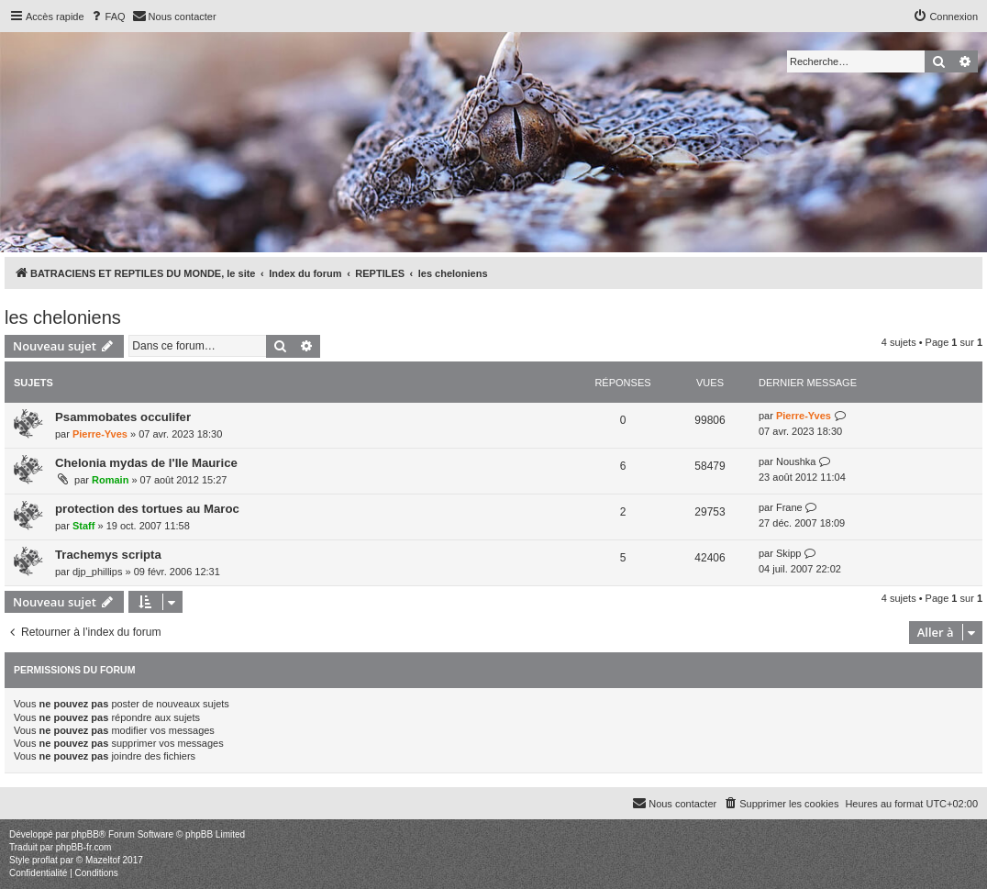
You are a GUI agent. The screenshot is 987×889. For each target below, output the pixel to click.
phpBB (85, 834)
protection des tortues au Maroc (147, 509)
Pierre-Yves (100, 433)
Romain (110, 479)
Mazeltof (102, 860)
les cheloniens (63, 317)
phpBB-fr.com (84, 847)
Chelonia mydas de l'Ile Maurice (146, 463)
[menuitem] (107, 17)
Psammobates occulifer (123, 417)
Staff (83, 525)
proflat (45, 860)
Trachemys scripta (108, 554)
